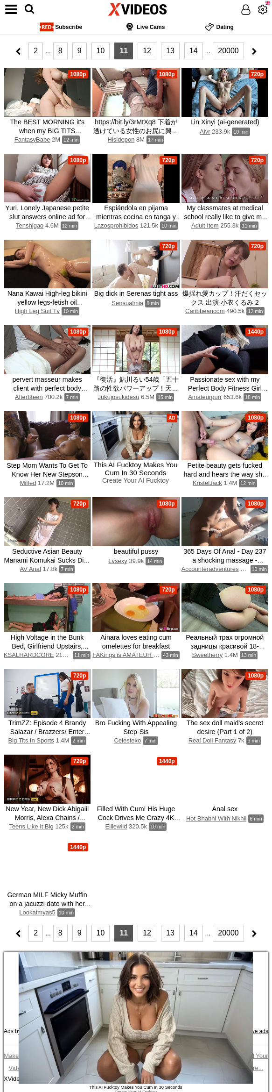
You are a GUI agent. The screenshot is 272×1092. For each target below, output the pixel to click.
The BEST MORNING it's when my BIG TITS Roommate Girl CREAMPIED (47, 130)
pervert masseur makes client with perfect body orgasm (47, 388)
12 (147, 51)
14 (193, 51)
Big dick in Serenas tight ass (136, 293)
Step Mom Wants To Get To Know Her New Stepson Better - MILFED (47, 474)
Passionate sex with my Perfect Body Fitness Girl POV (225, 388)
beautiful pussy (136, 551)
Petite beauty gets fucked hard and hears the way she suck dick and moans (225, 474)
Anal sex (224, 809)
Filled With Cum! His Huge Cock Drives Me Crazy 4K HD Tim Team (136, 817)
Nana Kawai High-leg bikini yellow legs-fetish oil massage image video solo (47, 302)
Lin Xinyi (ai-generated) (224, 122)
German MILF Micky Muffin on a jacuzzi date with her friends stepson (47, 903)
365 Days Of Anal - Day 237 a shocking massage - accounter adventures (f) (224, 560)
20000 (228, 51)
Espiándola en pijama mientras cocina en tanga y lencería (136, 216)
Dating (219, 27)
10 (101, 51)
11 (123, 51)
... (48, 51)
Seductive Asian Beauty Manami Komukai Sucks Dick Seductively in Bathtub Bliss (47, 560)
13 (170, 51)
